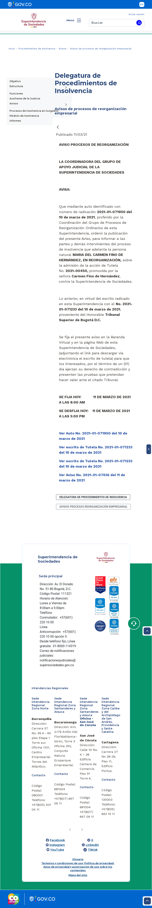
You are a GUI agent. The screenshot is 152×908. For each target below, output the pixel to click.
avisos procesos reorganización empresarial (93, 506)
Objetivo (15, 81)
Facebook (57, 840)
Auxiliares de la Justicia (25, 98)
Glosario (78, 859)
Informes (15, 120)
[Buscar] (112, 23)
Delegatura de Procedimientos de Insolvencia (93, 497)
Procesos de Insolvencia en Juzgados (34, 110)
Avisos (14, 103)
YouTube (57, 849)
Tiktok (93, 849)
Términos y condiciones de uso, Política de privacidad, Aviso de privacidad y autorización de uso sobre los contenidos (77, 867)
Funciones (16, 93)
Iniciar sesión (136, 14)
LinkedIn (92, 845)
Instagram (57, 845)
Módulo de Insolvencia (24, 115)
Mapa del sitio (77, 875)
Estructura (16, 86)
